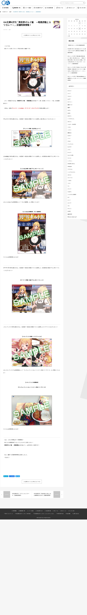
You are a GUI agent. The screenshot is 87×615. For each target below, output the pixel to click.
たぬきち (69, 191)
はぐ (69, 197)
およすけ (69, 146)
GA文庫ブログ (39, 7)
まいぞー (69, 202)
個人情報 (68, 513)
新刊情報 (6, 7)
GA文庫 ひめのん (71, 163)
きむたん (69, 121)
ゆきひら (69, 115)
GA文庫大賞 (50, 7)
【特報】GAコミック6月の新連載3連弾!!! (76, 45)
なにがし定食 (70, 155)
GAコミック (72, 7)
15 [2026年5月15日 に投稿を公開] (79, 28)
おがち (69, 110)
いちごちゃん (70, 144)
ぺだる (69, 127)
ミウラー (69, 130)
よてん (69, 149)
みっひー (69, 152)
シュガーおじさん (71, 172)
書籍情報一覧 (17, 7)
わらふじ (69, 208)
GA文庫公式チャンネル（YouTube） (23, 513)
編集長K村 (70, 214)
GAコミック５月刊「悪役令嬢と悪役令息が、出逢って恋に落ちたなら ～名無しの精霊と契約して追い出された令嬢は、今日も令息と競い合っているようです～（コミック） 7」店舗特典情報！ (76, 60)
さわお (69, 141)
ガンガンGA (83, 7)
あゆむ (69, 113)
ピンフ (69, 200)
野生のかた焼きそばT (72, 216)
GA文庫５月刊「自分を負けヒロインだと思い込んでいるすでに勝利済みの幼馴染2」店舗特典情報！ (77, 50)
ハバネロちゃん (71, 118)
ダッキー (69, 188)
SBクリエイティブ (9, 513)
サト (69, 186)
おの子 (69, 99)
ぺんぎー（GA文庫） (72, 124)
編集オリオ (70, 104)
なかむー (69, 135)
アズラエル (70, 169)
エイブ (69, 93)
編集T (10, 29)
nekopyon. (70, 166)
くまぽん (69, 180)
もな (69, 205)
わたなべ (69, 90)
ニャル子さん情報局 (72, 194)
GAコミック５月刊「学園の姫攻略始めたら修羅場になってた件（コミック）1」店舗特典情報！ (77, 78)
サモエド (69, 96)
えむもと (69, 174)
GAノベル (60, 7)
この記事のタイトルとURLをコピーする (31, 35)
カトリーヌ (70, 177)
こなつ (69, 183)
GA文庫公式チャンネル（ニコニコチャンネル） (44, 513)
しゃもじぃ (70, 160)
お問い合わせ (76, 513)
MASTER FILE (60, 513)
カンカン (69, 158)
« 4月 (69, 36)
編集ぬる (69, 132)
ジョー (69, 138)
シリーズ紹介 (28, 7)
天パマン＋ (70, 101)
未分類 (69, 211)
